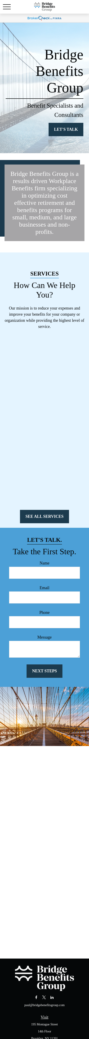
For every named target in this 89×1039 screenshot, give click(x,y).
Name (44, 563)
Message (44, 637)
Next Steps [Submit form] (44, 671)
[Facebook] (36, 997)
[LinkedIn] (52, 997)
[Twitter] (44, 997)
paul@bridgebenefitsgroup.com (44, 1005)
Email (44, 588)
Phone (45, 612)
